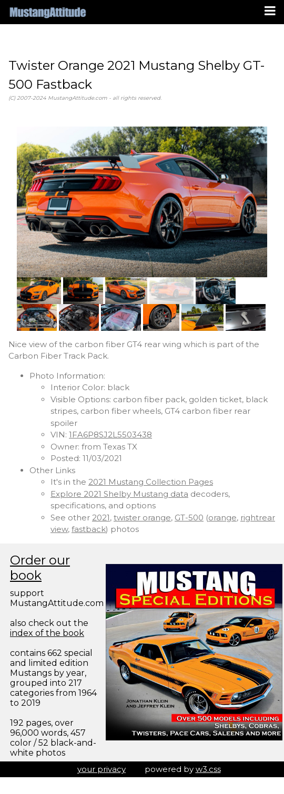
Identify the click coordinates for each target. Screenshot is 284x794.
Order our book (40, 567)
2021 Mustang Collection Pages (150, 482)
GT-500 (189, 518)
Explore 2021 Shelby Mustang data (119, 494)
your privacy (101, 769)
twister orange (142, 518)
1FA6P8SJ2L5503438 (110, 435)
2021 (101, 518)
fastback (89, 529)
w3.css (208, 769)
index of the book (47, 633)
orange (222, 518)
